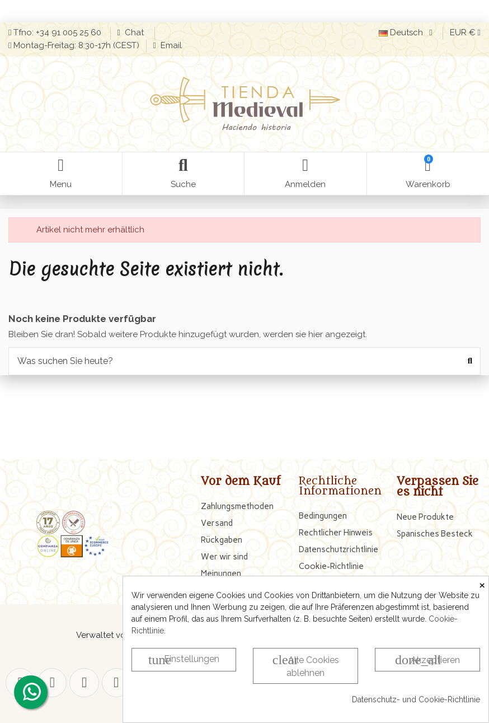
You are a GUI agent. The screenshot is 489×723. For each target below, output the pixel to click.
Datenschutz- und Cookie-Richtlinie (416, 699)
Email (170, 45)
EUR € (465, 32)
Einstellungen (183, 659)
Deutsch (407, 32)
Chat (135, 32)
